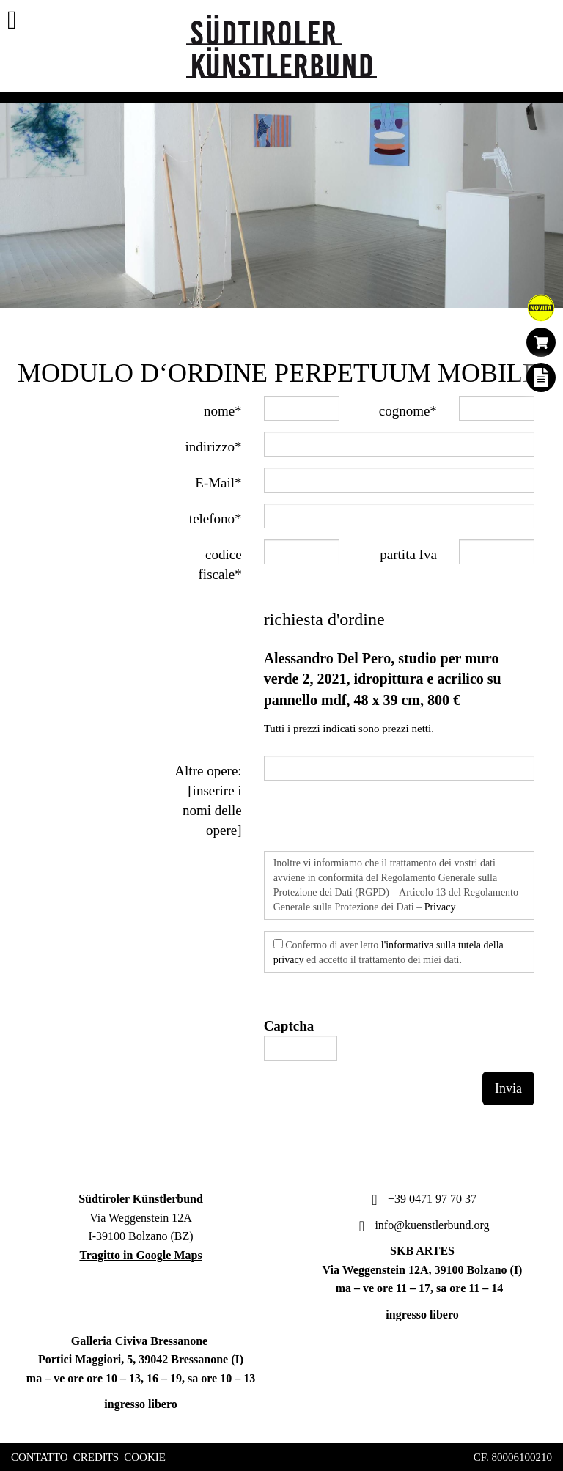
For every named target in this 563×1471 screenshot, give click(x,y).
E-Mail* (218, 482)
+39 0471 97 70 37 (422, 1198)
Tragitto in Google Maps (140, 1255)
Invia (508, 1088)
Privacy (440, 907)
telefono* (215, 518)
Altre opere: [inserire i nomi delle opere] (207, 800)
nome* (223, 411)
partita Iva (408, 554)
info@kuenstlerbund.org (422, 1225)
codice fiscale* (220, 564)
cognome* (408, 411)
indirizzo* (213, 446)
